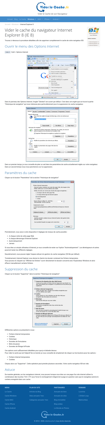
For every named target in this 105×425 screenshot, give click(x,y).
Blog (16, 19)
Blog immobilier (60, 400)
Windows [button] (31, 19)
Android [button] (56, 19)
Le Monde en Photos (61, 408)
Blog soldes (58, 404)
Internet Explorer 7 (93, 45)
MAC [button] (40, 19)
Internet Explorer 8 (27, 24)
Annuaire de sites (60, 396)
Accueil (10, 19)
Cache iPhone (10, 404)
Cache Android (10, 408)
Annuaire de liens (60, 392)
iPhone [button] (47, 19)
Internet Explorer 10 (94, 43)
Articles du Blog (35, 392)
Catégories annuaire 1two (38, 400)
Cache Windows (11, 396)
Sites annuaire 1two (36, 396)
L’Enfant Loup (84, 396)
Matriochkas (83, 400)
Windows (15, 24)
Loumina (82, 392)
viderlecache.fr (50, 421)
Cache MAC (9, 400)
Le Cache (22, 19)
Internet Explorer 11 (94, 42)
